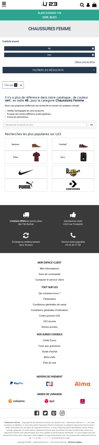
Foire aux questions (49, 345)
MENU (4, 4)
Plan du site (49, 362)
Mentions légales (75, 442)
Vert (70, 54)
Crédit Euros (49, 340)
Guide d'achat (49, 351)
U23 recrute (49, 321)
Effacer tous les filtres (85, 61)
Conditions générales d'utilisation (49, 310)
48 (71, 48)
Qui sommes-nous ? (49, 293)
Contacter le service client (49, 279)
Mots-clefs (49, 357)
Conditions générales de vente (49, 304)
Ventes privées (49, 326)
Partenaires (49, 298)
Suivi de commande (49, 274)
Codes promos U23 (49, 315)
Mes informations (49, 268)
